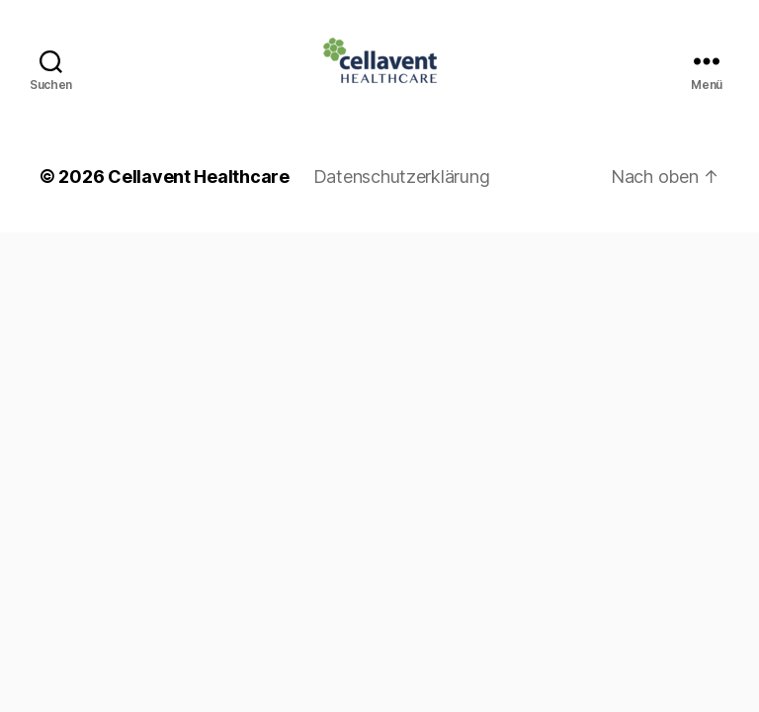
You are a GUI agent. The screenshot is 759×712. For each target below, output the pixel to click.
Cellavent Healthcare (199, 176)
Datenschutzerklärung (401, 176)
